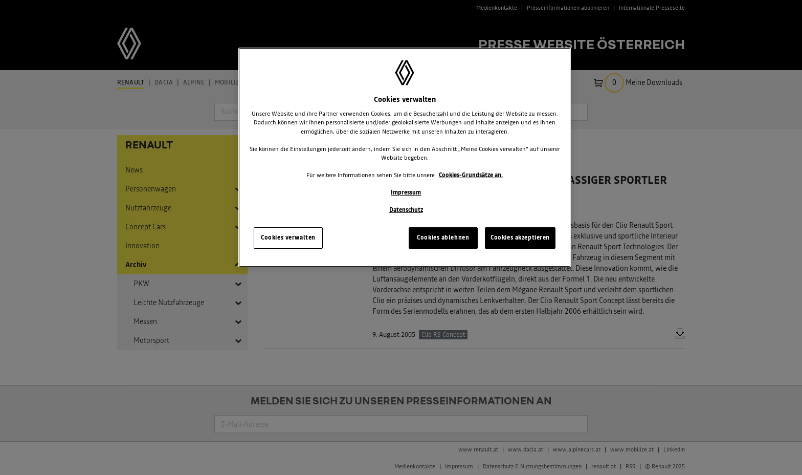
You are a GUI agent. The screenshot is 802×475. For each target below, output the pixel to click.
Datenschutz (406, 210)
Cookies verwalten (288, 237)
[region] (404, 157)
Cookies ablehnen (443, 237)
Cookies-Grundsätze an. (471, 175)
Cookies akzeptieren (520, 237)
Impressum (406, 192)
